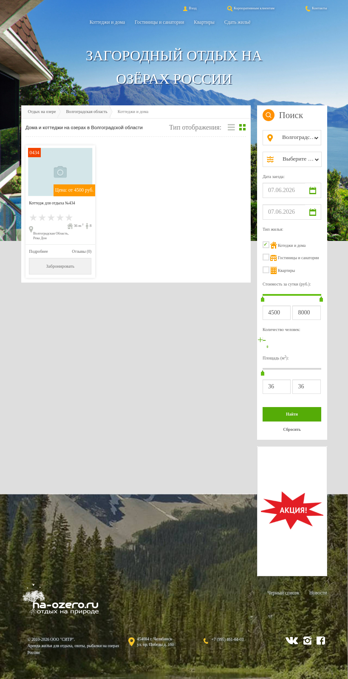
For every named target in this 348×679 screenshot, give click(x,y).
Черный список (283, 592)
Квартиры (204, 22)
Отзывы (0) (81, 251)
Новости (318, 592)
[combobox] (299, 137)
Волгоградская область (86, 111)
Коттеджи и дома (107, 22)
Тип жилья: (273, 229)
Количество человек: (281, 329)
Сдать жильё (237, 22)
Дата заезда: (274, 176)
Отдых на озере (42, 111)
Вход (189, 8)
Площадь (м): (276, 357)
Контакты (315, 8)
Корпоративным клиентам (250, 8)
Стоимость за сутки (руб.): (287, 284)
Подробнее (38, 251)
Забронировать (60, 266)
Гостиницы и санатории (159, 22)
